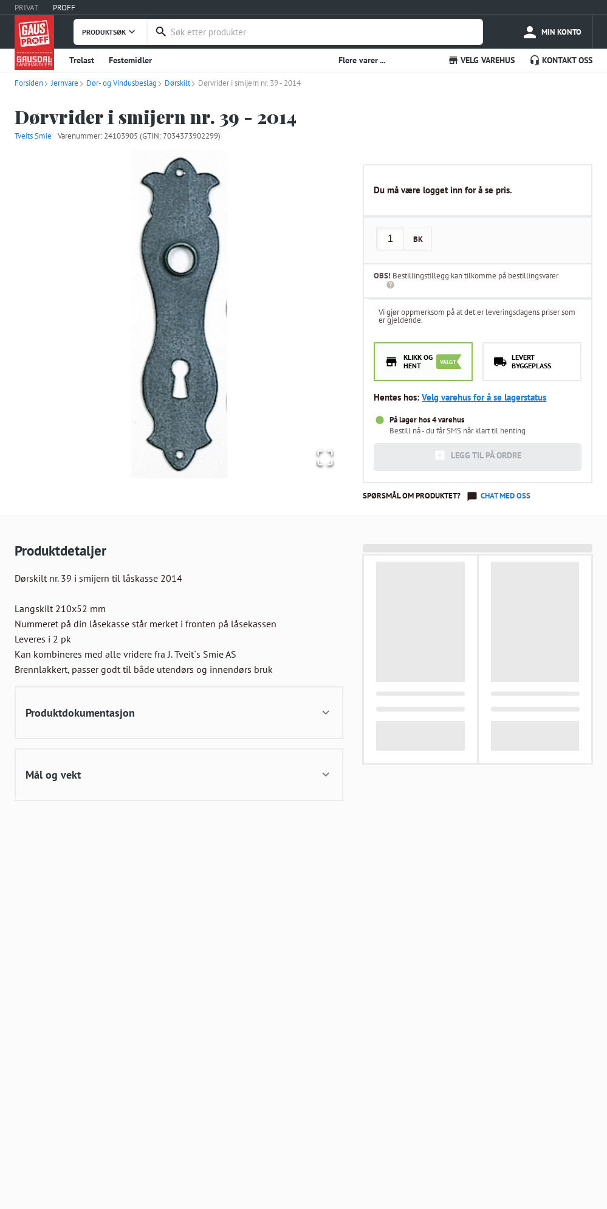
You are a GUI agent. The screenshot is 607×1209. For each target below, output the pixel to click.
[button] (179, 314)
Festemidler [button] (130, 60)
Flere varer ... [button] (361, 60)
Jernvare (60, 83)
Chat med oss (505, 496)
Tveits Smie (33, 136)
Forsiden (29, 83)
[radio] (423, 362)
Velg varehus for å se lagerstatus (484, 397)
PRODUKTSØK (110, 32)
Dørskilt (173, 83)
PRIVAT (26, 8)
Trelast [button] (81, 60)
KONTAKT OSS (560, 60)
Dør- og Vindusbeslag (117, 83)
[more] (551, 32)
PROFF (64, 8)
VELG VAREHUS (481, 60)
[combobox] (324, 32)
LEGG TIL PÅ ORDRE (477, 455)
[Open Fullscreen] (322, 456)
